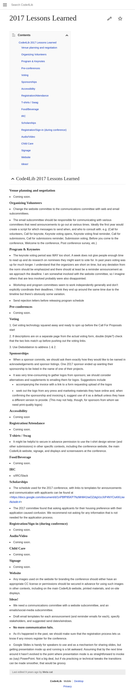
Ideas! (24, 164)
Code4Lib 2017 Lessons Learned (37, 42)
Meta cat (48, 672)
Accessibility (28, 88)
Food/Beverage (30, 109)
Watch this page (120, 18)
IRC (23, 116)
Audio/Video (28, 136)
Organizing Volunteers (33, 54)
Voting (24, 75)
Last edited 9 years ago (25, 672)
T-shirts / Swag (29, 102)
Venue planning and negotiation (39, 47)
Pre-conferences (30, 68)
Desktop (78, 681)
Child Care (27, 143)
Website (25, 157)
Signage (26, 150)
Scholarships (28, 123)
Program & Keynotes (33, 61)
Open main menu (5, 5)
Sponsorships (29, 82)
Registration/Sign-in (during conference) (43, 130)
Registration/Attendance (35, 95)
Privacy (67, 686)
